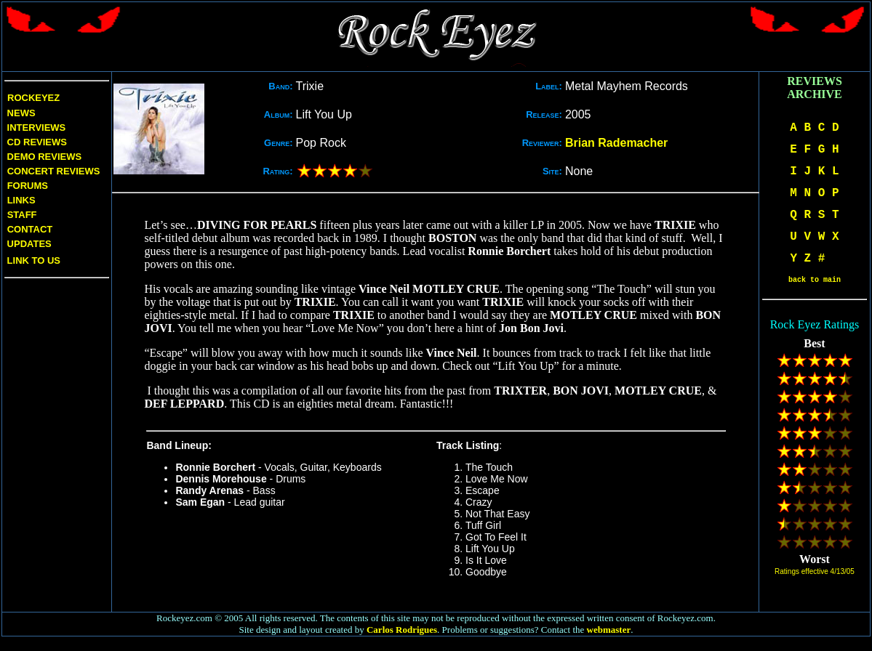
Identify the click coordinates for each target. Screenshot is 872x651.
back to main (814, 280)
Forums (27, 185)
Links (21, 200)
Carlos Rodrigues (402, 629)
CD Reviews (35, 142)
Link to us (32, 260)
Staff (22, 214)
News (20, 113)
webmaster (609, 629)
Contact (30, 229)
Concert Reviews (53, 171)
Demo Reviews (42, 156)
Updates (28, 243)
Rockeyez (33, 97)
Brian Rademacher (616, 143)
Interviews (34, 127)
